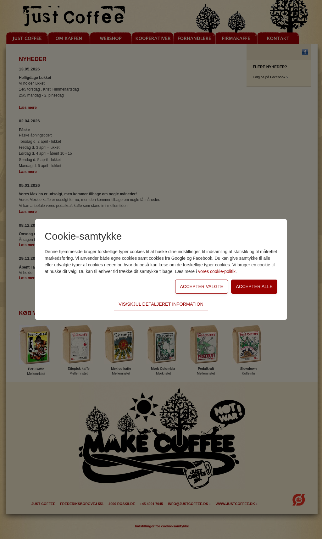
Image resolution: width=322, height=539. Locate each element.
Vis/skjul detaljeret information (161, 304)
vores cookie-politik (217, 271)
